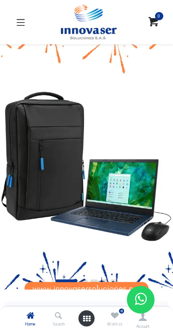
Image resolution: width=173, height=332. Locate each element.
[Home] (30, 316)
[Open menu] (86, 318)
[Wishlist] (115, 315)
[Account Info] (142, 316)
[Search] (58, 316)
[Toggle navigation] (20, 22)
